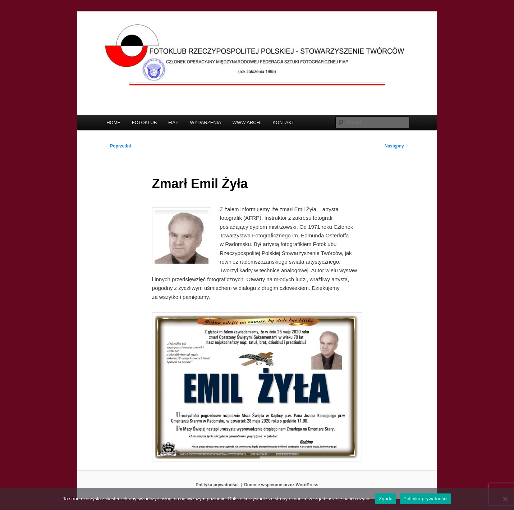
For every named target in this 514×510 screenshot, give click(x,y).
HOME (113, 122)
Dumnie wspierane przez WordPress (281, 484)
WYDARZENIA (205, 122)
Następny (397, 146)
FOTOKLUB (144, 122)
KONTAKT (283, 122)
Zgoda (386, 498)
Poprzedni (118, 146)
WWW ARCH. (247, 122)
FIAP (173, 122)
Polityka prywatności (217, 484)
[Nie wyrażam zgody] (505, 498)
